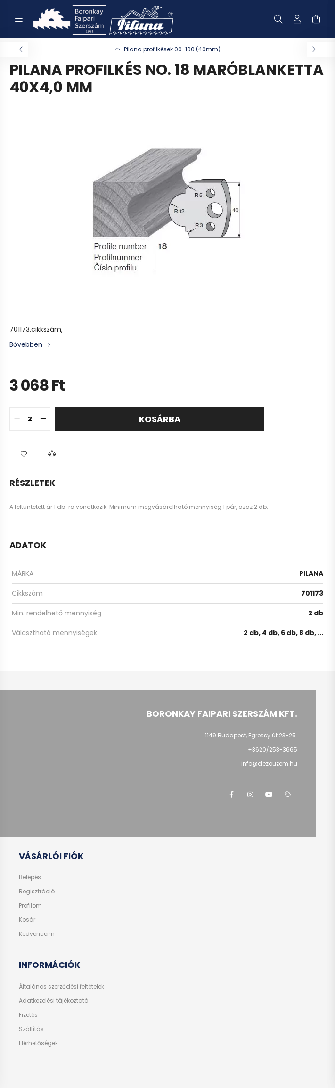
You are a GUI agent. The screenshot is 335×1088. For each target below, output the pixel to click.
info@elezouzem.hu (269, 764)
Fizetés (28, 1015)
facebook (231, 794)
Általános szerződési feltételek (61, 986)
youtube (269, 794)
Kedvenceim (37, 934)
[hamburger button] (18, 18)
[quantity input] (30, 419)
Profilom (30, 905)
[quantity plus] (43, 419)
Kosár (27, 919)
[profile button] (297, 18)
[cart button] (316, 18)
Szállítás (31, 1029)
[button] (23, 454)
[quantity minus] (17, 419)
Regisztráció (37, 891)
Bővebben (25, 344)
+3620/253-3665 (272, 749)
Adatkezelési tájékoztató (53, 1001)
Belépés (30, 877)
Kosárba (159, 419)
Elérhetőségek (38, 1043)
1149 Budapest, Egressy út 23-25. (251, 735)
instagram (250, 794)
